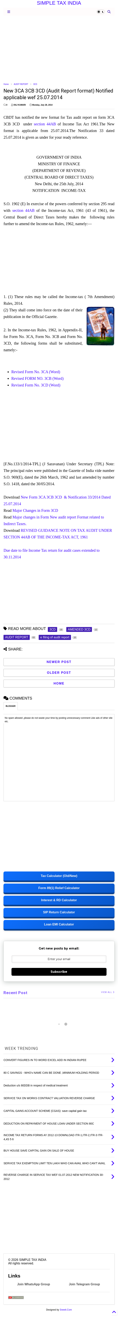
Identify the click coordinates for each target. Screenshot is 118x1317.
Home (6, 84)
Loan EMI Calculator (59, 924)
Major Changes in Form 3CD (36, 510)
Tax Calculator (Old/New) (59, 876)
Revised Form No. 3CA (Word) (35, 372)
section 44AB (45, 124)
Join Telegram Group (84, 1284)
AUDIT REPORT (21, 84)
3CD (35, 84)
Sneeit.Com (66, 1309)
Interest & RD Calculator (59, 900)
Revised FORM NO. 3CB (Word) (38, 378)
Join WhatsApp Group (33, 1284)
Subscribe (59, 972)
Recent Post (15, 992)
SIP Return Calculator (59, 912)
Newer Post (59, 662)
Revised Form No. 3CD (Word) (36, 385)
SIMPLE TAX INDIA (59, 3)
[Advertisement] (59, 49)
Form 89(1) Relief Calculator (59, 888)
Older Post (59, 672)
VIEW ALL (108, 992)
